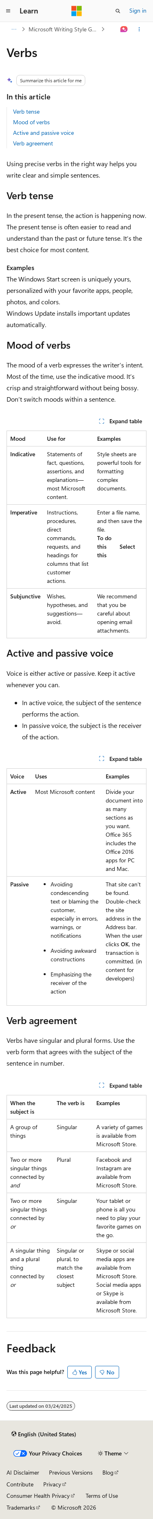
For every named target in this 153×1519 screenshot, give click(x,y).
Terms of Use (102, 1495)
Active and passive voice (43, 132)
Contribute (20, 1484)
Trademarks (21, 1507)
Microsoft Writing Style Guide (64, 29)
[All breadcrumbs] (14, 29)
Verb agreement (33, 143)
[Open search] (118, 11)
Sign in (137, 10)
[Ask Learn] (124, 29)
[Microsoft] (76, 11)
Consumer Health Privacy (38, 1495)
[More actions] (139, 29)
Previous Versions (71, 1472)
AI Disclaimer (23, 1472)
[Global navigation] (8, 11)
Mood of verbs (31, 122)
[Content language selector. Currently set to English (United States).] (44, 1433)
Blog (107, 1472)
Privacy (52, 1484)
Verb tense (26, 111)
